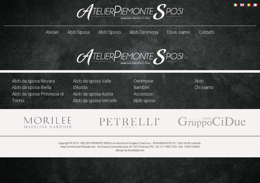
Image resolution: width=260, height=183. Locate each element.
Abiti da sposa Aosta (93, 94)
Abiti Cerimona (143, 32)
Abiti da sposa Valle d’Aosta (92, 84)
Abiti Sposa (78, 32)
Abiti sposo (145, 100)
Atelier (52, 32)
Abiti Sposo (109, 32)
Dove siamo (178, 32)
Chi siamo (204, 87)
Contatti (206, 32)
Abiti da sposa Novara (33, 81)
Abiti (198, 81)
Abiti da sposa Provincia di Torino (38, 97)
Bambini (141, 87)
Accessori (144, 94)
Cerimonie (144, 81)
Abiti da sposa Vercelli (95, 100)
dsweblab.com (136, 150)
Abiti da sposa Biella (31, 87)
